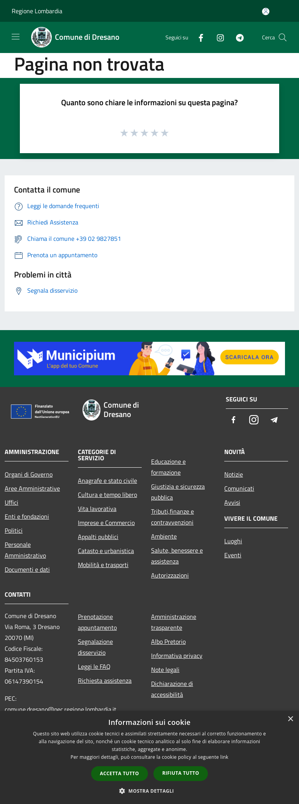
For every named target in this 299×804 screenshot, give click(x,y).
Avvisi (232, 502)
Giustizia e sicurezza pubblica (178, 492)
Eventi (232, 555)
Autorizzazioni (170, 575)
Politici (14, 530)
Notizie (233, 474)
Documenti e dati (27, 569)
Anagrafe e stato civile (107, 480)
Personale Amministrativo (25, 550)
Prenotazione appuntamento (97, 622)
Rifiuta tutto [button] (180, 773)
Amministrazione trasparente (173, 622)
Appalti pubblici (98, 536)
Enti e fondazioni (27, 516)
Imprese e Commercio (106, 522)
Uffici (11, 502)
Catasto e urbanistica (106, 550)
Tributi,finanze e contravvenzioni (172, 517)
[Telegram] (236, 37)
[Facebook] (198, 37)
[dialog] (149, 757)
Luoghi (233, 541)
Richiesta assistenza (105, 680)
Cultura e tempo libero (107, 494)
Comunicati (239, 488)
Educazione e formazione (168, 467)
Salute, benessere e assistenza (177, 556)
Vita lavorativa (97, 508)
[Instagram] (217, 37)
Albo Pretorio (168, 641)
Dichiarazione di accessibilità (172, 689)
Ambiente (164, 536)
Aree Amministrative (32, 488)
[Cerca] (282, 37)
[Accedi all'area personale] (265, 11)
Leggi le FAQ (94, 666)
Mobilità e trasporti (103, 564)
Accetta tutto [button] (119, 773)
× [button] (290, 719)
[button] (149, 791)
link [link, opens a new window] (224, 757)
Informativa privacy (176, 655)
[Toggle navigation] (15, 36)
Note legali (165, 669)
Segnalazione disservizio (95, 647)
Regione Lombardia (37, 11)
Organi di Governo (29, 474)
